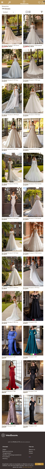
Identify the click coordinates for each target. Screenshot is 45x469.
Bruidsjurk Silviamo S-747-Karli (10, 253)
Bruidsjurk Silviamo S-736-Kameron (32, 45)
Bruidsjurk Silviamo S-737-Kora (10, 80)
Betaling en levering (7, 451)
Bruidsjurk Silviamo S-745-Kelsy (10, 218)
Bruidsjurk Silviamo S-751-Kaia (31, 288)
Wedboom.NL (16, 442)
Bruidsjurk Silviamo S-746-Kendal (32, 218)
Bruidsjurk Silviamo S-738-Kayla (31, 80)
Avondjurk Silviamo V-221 (30, 426)
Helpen (4, 449)
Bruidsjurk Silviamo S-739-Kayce (10, 115)
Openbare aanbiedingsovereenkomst (11, 455)
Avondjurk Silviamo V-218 (8, 391)
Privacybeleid (6, 457)
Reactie (31, 451)
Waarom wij (32, 449)
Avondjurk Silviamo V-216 (8, 357)
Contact (31, 453)
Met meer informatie (27, 467)
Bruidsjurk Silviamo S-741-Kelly (10, 149)
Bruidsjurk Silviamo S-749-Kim (10, 288)
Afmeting (4, 458)
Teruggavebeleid (6, 453)
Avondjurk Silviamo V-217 (30, 357)
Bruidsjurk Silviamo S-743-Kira (10, 184)
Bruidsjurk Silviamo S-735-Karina (10, 45)
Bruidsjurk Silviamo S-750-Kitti (10, 322)
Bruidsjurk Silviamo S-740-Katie (31, 115)
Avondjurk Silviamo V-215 (30, 322)
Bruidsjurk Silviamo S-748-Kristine (32, 253)
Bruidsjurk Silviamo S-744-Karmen (32, 184)
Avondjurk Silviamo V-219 (30, 391)
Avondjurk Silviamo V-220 (9, 426)
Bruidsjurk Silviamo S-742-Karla (31, 149)
